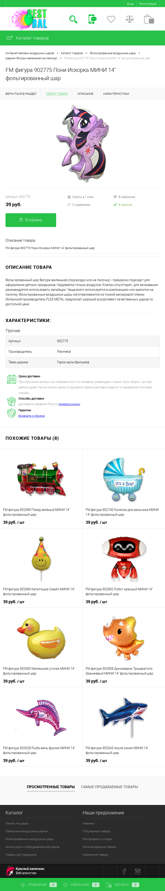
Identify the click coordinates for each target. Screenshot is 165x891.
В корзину (31, 220)
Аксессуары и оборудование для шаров (32, 847)
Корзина (122, 885)
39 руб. (14, 204)
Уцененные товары (96, 854)
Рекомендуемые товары (99, 847)
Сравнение (38, 885)
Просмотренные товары (51, 786)
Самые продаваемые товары (109, 786)
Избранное (81, 885)
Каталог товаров (27, 38)
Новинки (88, 823)
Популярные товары (96, 831)
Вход (130, 4)
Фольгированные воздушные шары (30, 839)
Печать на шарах (17, 823)
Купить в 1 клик (80, 196)
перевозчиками (69, 404)
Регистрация (147, 4)
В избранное (124, 196)
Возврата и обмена (31, 415)
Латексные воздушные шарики (27, 831)
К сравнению (78, 204)
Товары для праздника (21, 854)
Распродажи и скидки (97, 839)
